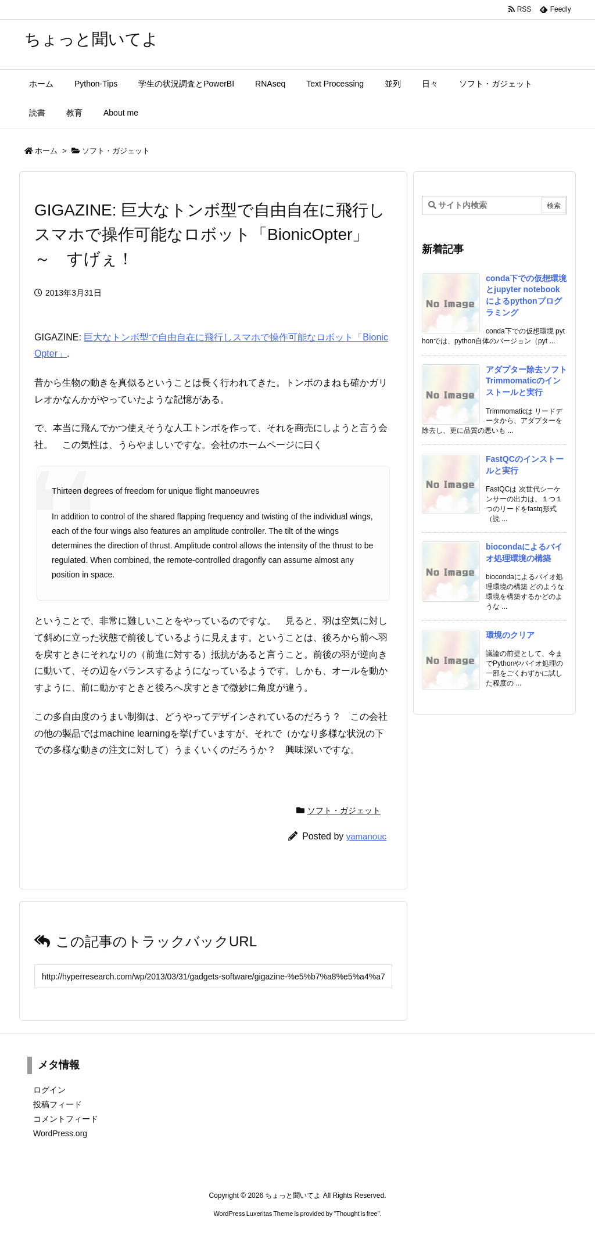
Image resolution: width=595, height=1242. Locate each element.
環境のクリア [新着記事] (510, 635)
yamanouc (366, 836)
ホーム (46, 150)
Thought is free (356, 1213)
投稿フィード (57, 1104)
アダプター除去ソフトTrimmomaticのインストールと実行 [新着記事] (526, 381)
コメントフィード (65, 1118)
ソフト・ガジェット (116, 150)
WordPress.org (60, 1133)
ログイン (49, 1089)
